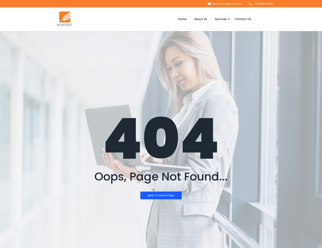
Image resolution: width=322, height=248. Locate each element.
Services (221, 19)
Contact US (242, 19)
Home (182, 19)
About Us (200, 19)
